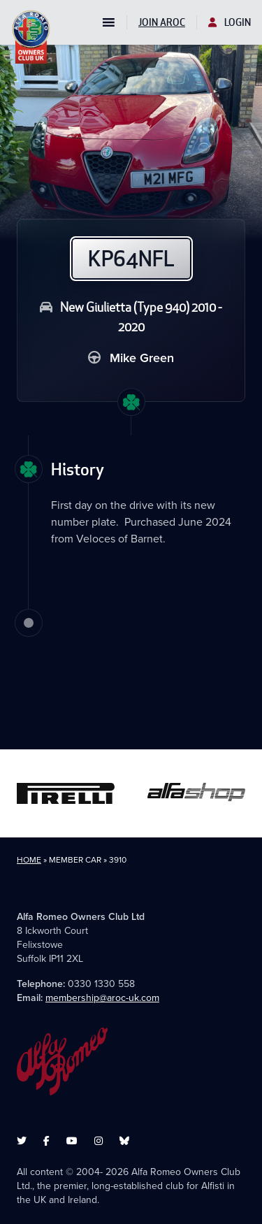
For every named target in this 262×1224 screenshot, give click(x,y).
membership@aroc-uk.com (102, 998)
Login (229, 22)
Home (29, 860)
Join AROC (161, 22)
